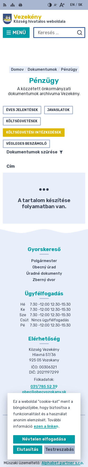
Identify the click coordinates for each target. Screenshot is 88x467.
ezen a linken (46, 426)
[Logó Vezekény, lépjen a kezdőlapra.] (44, 19)
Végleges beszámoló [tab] (26, 123)
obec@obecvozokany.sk (44, 371)
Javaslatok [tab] (58, 89)
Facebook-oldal (44, 376)
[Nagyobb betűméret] (61, 5)
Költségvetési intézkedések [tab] (33, 112)
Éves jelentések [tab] (22, 89)
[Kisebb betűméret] (55, 5)
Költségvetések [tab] (22, 100)
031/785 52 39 (44, 365)
